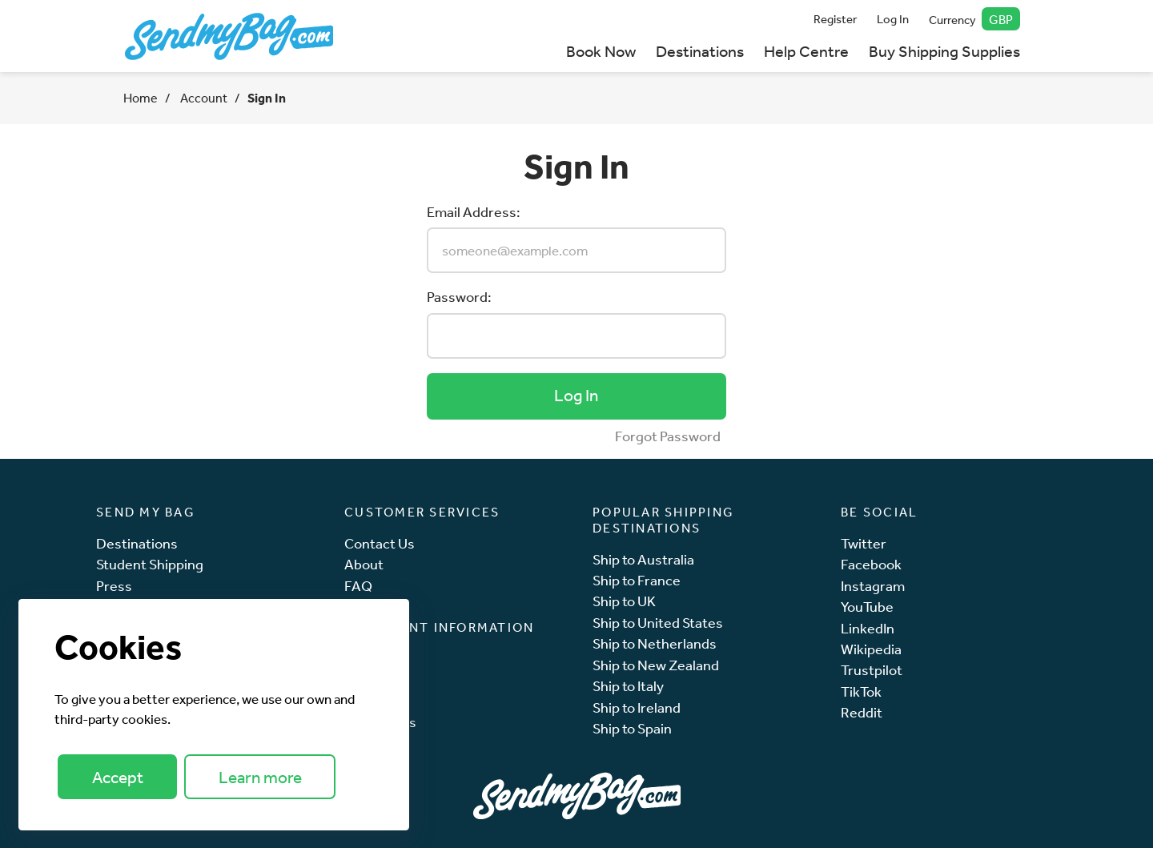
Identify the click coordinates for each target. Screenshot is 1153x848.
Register (835, 18)
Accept (117, 777)
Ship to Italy (628, 685)
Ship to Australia (643, 559)
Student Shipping (149, 564)
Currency (975, 18)
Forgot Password (668, 435)
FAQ (358, 585)
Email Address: (473, 211)
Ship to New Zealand (656, 665)
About (364, 564)
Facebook (871, 564)
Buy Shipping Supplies (944, 51)
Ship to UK (624, 601)
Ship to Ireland (637, 707)
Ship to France (637, 580)
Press (114, 585)
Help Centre (806, 51)
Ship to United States (658, 622)
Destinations (700, 51)
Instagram (873, 585)
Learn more (260, 777)
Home (140, 98)
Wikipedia (871, 649)
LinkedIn (867, 628)
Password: (459, 296)
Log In (893, 18)
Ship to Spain (632, 728)
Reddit (861, 712)
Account (202, 98)
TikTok (861, 691)
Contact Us (379, 543)
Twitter (863, 543)
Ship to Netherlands (655, 643)
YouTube (867, 606)
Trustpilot (871, 669)
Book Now (601, 51)
